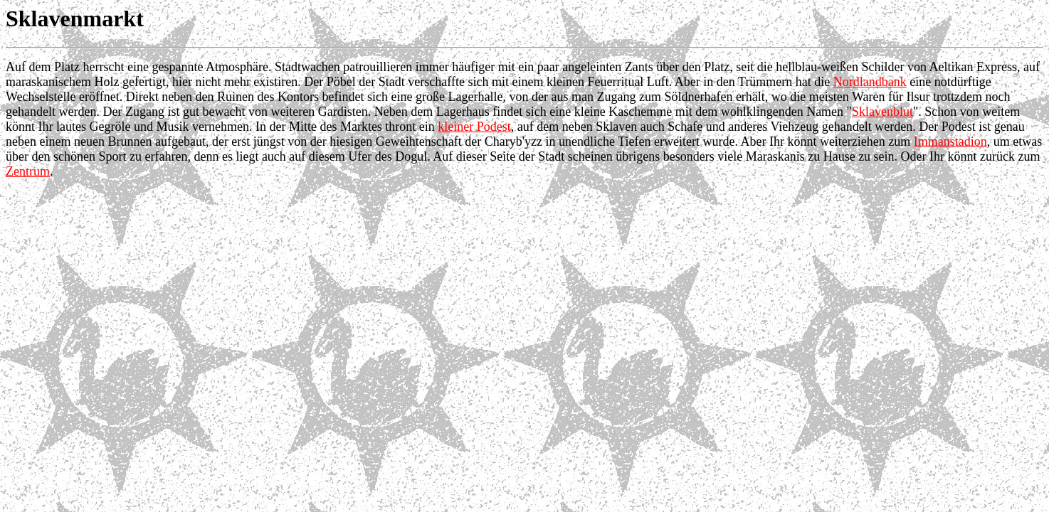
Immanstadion (950, 141)
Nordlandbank (870, 82)
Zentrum (28, 171)
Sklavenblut (882, 112)
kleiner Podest (474, 126)
